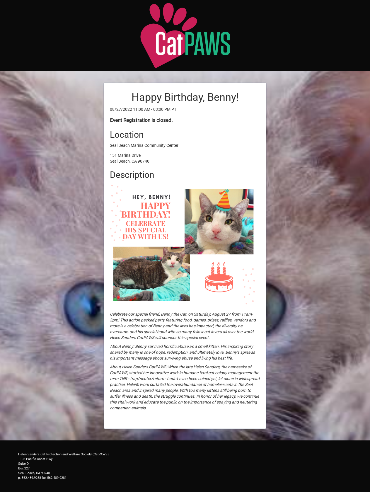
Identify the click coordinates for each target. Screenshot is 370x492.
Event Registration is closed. (141, 120)
